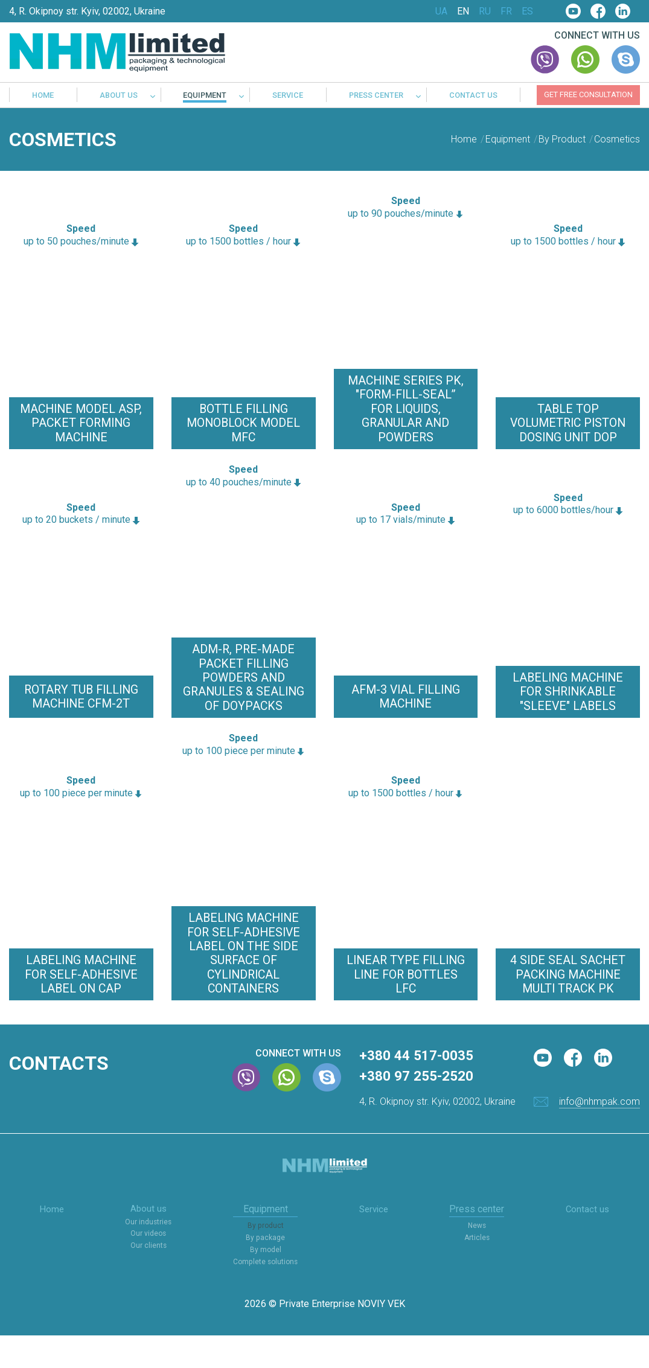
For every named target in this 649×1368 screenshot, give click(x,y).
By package (266, 1271)
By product (266, 1259)
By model (265, 1282)
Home (43, 96)
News (478, 1259)
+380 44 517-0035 (420, 1089)
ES (527, 11)
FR (506, 11)
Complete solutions (266, 1294)
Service (287, 96)
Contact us (473, 96)
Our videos (148, 1268)
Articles (478, 1271)
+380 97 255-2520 (420, 1110)
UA (441, 11)
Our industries (148, 1256)
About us (119, 96)
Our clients (147, 1279)
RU (485, 11)
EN (463, 11)
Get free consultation (588, 94)
